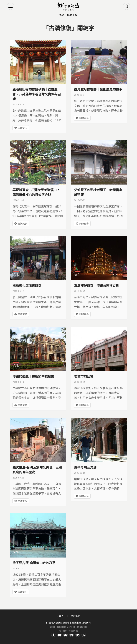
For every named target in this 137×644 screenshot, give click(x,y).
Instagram (71, 635)
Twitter (77, 635)
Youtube (59, 635)
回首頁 (60, 616)
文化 (16, 78)
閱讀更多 (22, 127)
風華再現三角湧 (85, 467)
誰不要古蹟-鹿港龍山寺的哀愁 (33, 562)
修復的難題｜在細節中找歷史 (33, 376)
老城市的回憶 (83, 376)
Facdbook (53, 635)
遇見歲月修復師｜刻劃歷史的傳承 (98, 89)
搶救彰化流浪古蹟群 (26, 285)
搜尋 (126, 6)
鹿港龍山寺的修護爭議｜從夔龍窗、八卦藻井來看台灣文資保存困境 (36, 94)
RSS (84, 635)
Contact (65, 635)
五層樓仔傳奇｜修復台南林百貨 (96, 285)
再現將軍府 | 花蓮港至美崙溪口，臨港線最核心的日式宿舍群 (36, 192)
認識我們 (75, 616)
